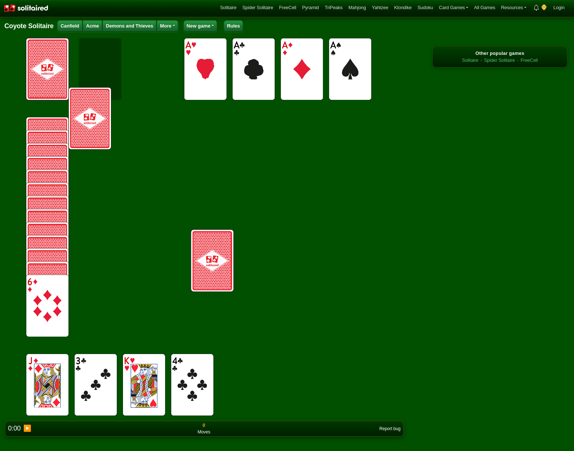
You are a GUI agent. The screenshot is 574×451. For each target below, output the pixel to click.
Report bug (389, 428)
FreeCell (287, 7)
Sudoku (425, 7)
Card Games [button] (452, 7)
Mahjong (357, 7)
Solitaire (228, 7)
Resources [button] (512, 7)
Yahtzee (380, 7)
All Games (484, 7)
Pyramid (310, 7)
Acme (92, 26)
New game (198, 26)
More (166, 26)
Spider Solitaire (257, 7)
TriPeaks (334, 7)
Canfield (69, 26)
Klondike (403, 7)
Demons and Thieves (129, 26)
